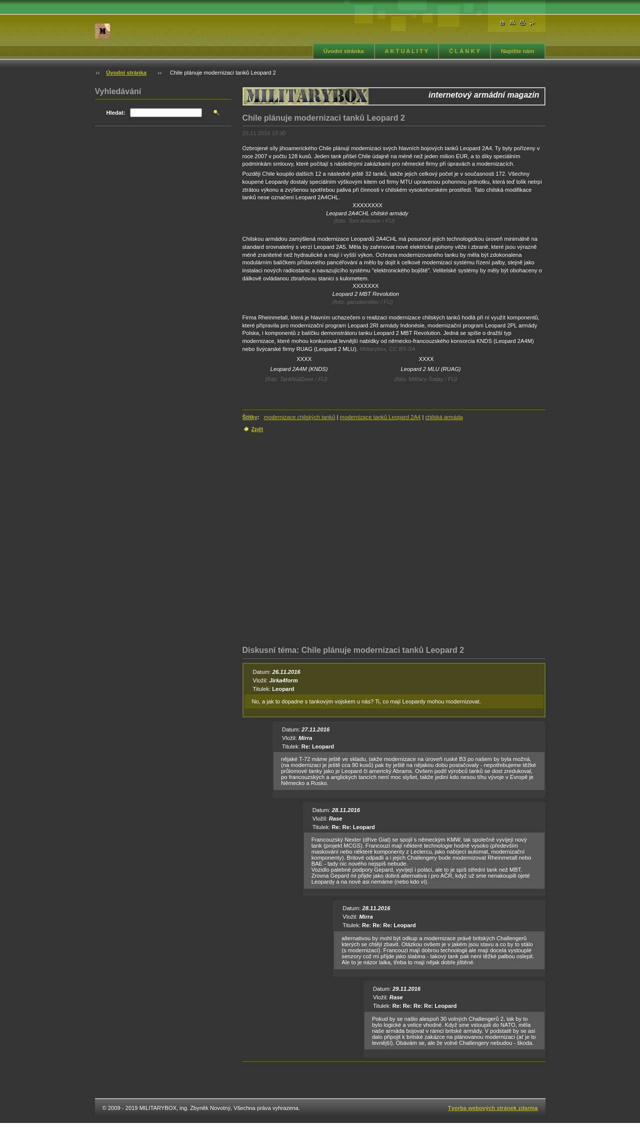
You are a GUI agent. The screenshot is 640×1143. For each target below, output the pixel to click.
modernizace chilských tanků (299, 417)
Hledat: (116, 113)
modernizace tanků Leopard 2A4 (380, 417)
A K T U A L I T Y (406, 51)
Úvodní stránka (344, 51)
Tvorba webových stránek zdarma (493, 1108)
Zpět (258, 429)
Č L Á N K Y (464, 51)
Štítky (250, 417)
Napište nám (517, 51)
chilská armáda (443, 417)
